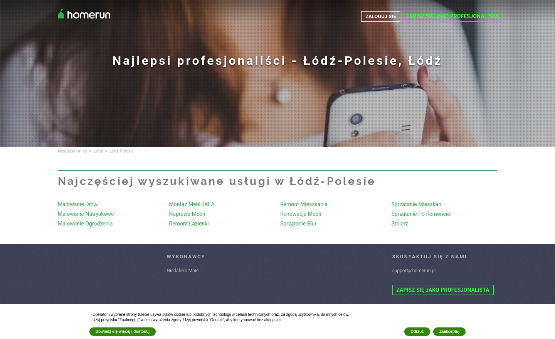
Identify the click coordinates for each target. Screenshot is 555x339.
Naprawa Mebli (187, 214)
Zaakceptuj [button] (449, 331)
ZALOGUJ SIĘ (379, 16)
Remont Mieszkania (304, 204)
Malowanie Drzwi (78, 204)
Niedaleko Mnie (183, 270)
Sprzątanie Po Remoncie (421, 214)
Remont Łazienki (189, 223)
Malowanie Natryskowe (86, 214)
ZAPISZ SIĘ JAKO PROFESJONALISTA (452, 16)
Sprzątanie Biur (298, 223)
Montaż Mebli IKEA (192, 204)
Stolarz (400, 223)
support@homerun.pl (414, 270)
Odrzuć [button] (417, 331)
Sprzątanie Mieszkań (416, 204)
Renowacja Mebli (300, 214)
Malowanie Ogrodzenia (85, 223)
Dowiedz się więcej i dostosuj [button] (123, 331)
